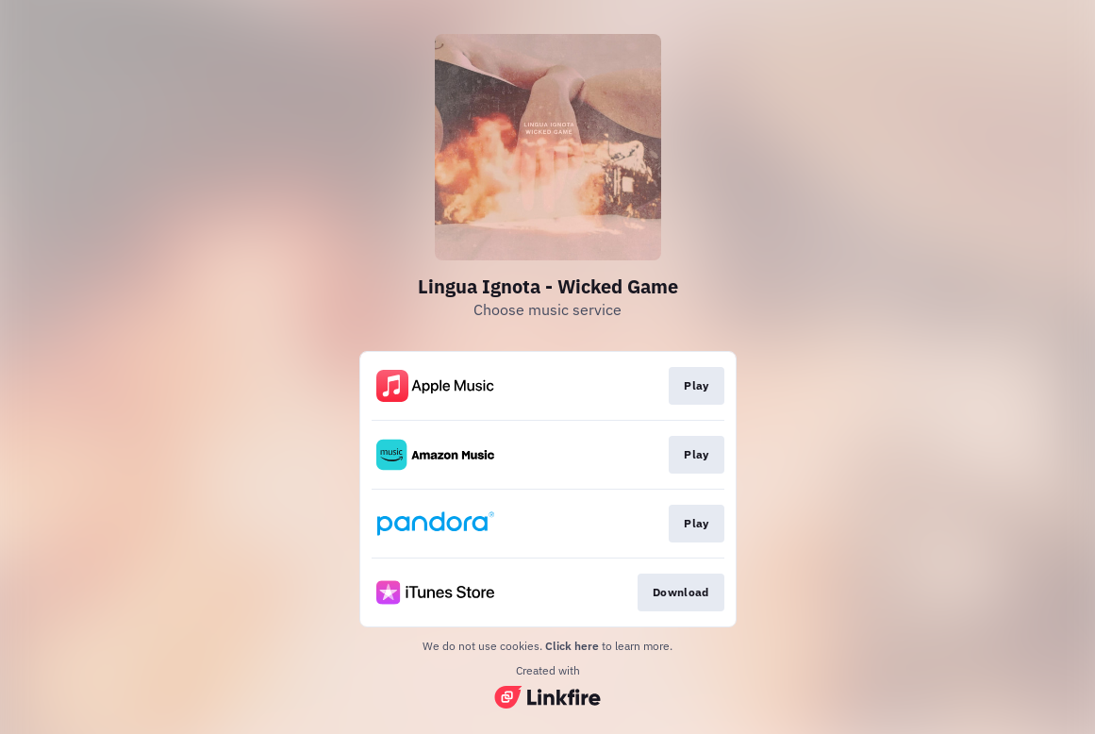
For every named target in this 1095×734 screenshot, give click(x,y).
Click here (572, 646)
